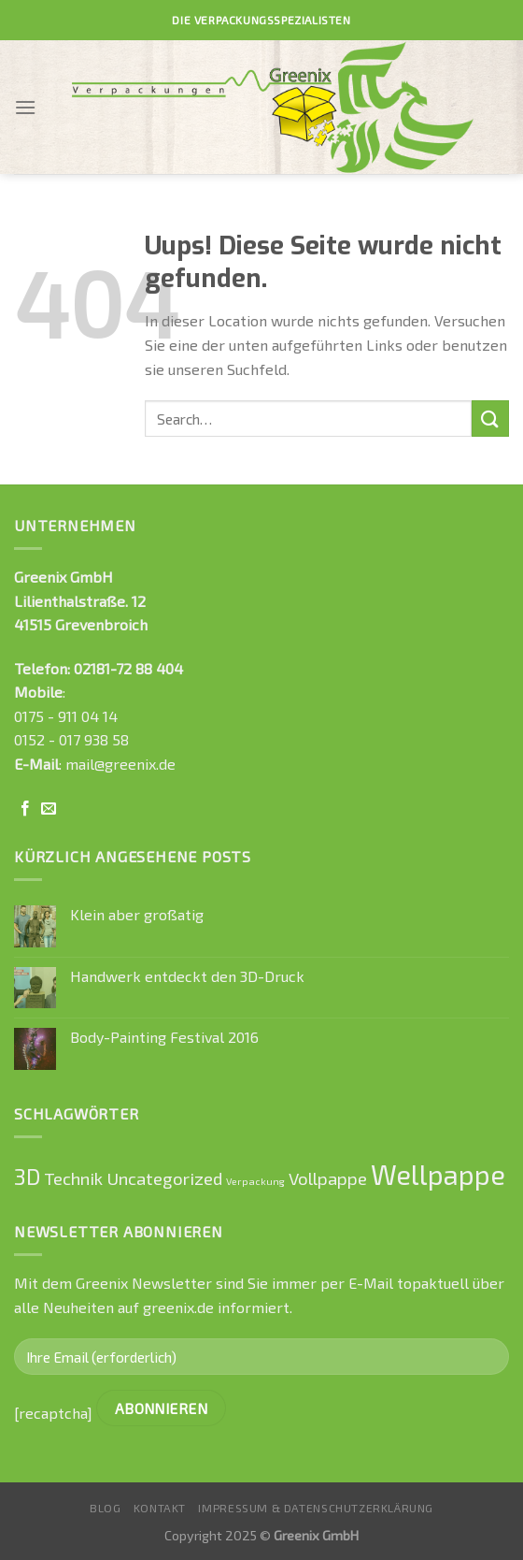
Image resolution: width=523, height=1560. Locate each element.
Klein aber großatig (137, 914)
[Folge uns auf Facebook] (25, 809)
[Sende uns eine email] (48, 809)
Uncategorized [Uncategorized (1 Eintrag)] (164, 1178)
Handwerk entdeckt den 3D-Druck (187, 976)
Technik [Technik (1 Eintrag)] (73, 1178)
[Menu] (25, 107)
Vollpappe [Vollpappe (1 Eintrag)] (328, 1178)
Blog (105, 1507)
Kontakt (160, 1507)
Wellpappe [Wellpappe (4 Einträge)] (438, 1174)
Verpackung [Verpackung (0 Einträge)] (255, 1181)
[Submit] (490, 418)
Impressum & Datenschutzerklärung (315, 1507)
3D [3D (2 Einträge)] (27, 1176)
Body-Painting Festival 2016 (164, 1037)
